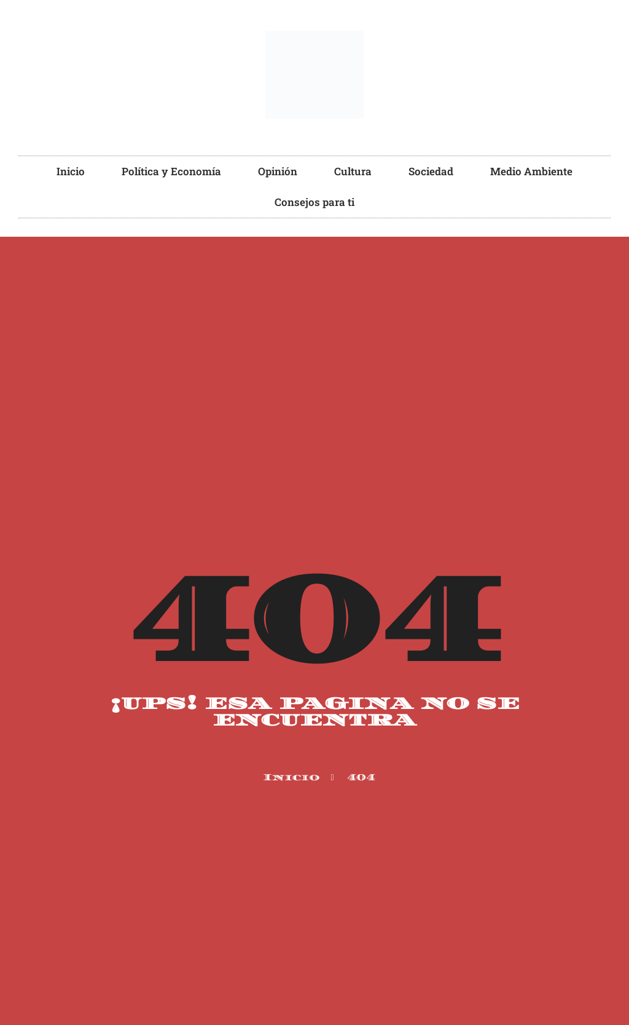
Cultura (353, 171)
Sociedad (430, 171)
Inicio (71, 171)
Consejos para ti (314, 202)
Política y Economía (171, 171)
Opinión (277, 171)
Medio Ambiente (531, 171)
